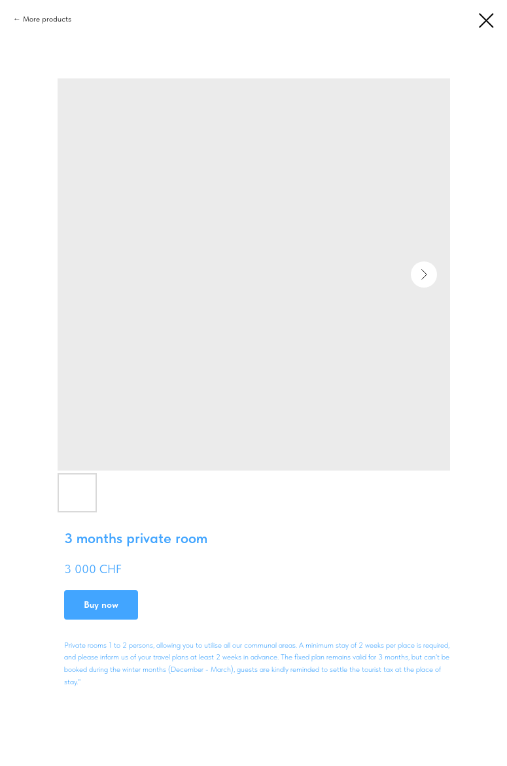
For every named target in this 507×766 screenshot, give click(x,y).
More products (47, 19)
